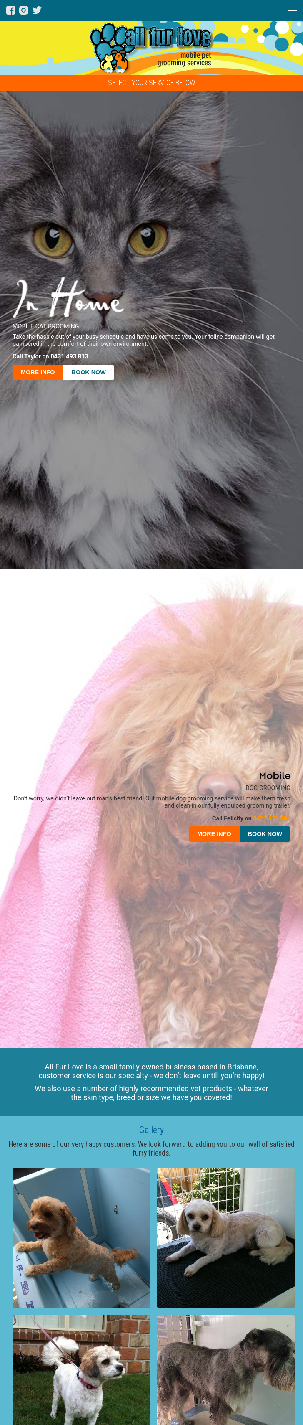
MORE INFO (38, 372)
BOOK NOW (89, 372)
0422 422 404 (271, 818)
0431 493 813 (69, 356)
